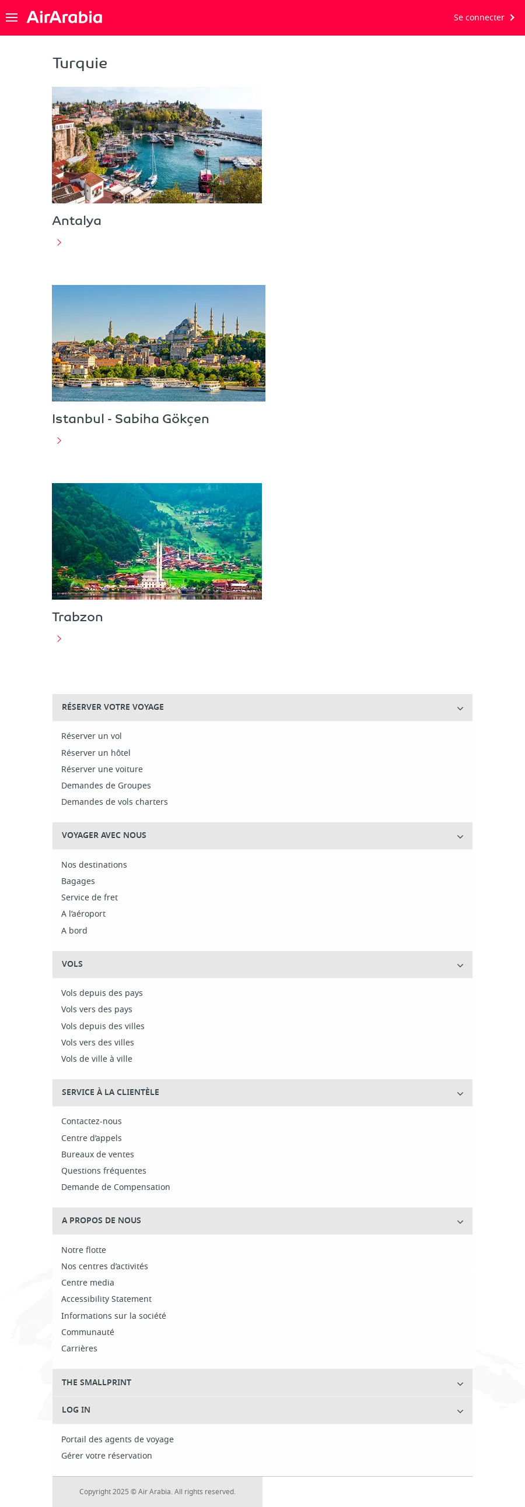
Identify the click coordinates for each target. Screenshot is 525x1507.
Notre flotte (83, 1250)
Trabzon (77, 616)
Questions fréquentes (103, 1171)
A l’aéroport (83, 914)
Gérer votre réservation (106, 1456)
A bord (74, 931)
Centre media (87, 1283)
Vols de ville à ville (96, 1059)
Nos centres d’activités (104, 1267)
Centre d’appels (91, 1138)
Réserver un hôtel (96, 753)
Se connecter (479, 18)
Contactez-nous (91, 1122)
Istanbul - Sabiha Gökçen (130, 418)
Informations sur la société (113, 1316)
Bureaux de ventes (97, 1155)
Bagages (78, 881)
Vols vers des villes (97, 1043)
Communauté (87, 1333)
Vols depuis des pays (102, 993)
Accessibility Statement (106, 1299)
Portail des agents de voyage (117, 1440)
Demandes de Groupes (106, 786)
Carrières (79, 1349)
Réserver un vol (91, 736)
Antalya (77, 220)
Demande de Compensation (115, 1187)
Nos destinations (94, 865)
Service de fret (89, 898)
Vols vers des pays (96, 1010)
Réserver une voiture (102, 770)
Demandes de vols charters (114, 802)
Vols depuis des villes (103, 1027)
